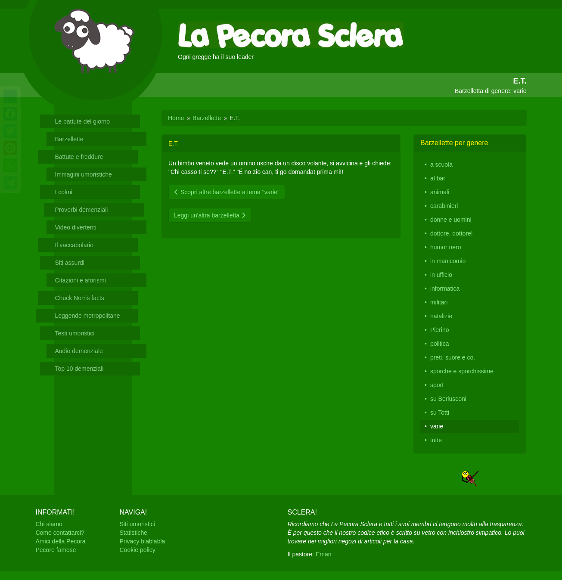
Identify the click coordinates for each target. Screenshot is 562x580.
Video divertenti (75, 227)
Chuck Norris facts (79, 298)
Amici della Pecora (61, 541)
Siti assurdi (69, 262)
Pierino (439, 329)
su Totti (439, 412)
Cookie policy (137, 549)
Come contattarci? (60, 532)
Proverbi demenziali (81, 209)
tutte (436, 440)
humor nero (445, 247)
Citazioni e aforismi (80, 280)
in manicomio (448, 260)
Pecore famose (56, 549)
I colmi (63, 192)
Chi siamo (49, 524)
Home (176, 118)
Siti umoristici (137, 524)
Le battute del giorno (82, 121)
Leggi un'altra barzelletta (210, 215)
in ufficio (441, 274)
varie (436, 426)
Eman (324, 554)
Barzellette (69, 139)
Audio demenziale (79, 350)
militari (438, 302)
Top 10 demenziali (79, 368)
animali (439, 192)
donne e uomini (451, 219)
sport (437, 384)
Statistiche (134, 532)
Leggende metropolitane (87, 315)
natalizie (441, 316)
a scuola (441, 164)
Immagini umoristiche (83, 174)
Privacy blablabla (142, 541)
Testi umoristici (75, 333)
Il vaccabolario (74, 245)
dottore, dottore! (451, 233)
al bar (437, 178)
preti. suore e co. (452, 357)
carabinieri (444, 205)
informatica (445, 288)
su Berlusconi (448, 398)
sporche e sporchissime (462, 371)
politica (439, 343)
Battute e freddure (79, 156)
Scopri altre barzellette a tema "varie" (226, 192)
